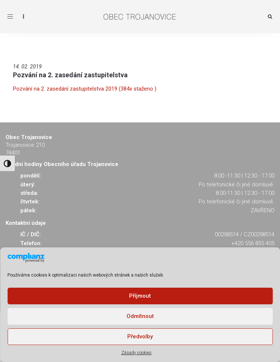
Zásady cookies (136, 352)
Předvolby (140, 336)
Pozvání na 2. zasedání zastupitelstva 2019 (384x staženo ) (84, 88)
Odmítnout (140, 316)
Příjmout (140, 295)
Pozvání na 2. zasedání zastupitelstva (70, 75)
